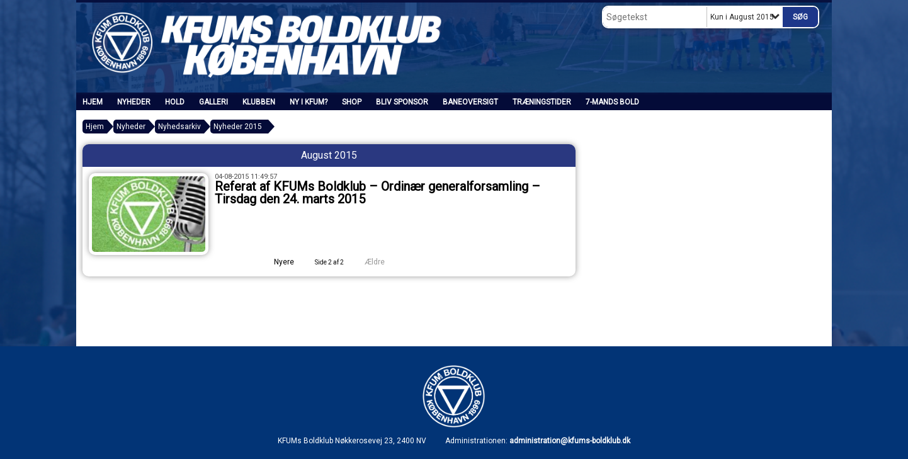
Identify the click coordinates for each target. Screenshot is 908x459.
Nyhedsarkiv (179, 126)
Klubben (258, 102)
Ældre (383, 262)
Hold (174, 102)
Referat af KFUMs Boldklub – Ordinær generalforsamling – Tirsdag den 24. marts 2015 (377, 193)
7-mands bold (612, 102)
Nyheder (133, 102)
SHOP (351, 102)
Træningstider (542, 102)
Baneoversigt (470, 102)
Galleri (213, 102)
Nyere (276, 262)
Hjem (92, 102)
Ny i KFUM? (308, 102)
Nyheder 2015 (237, 126)
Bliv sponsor (402, 102)
